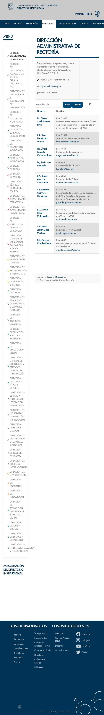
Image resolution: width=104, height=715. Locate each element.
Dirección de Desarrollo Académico (15, 145)
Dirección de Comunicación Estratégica (15, 199)
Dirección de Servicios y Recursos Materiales (15, 334)
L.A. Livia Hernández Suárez (42, 138)
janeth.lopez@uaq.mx (66, 233)
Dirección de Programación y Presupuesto (15, 270)
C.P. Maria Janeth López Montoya (43, 230)
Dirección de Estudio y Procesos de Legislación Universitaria (15, 399)
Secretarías (19, 639)
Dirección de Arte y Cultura (14, 525)
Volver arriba (81, 622)
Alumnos (59, 633)
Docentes (59, 646)
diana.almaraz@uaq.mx (67, 183)
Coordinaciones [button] (67, 24)
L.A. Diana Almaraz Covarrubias (42, 179)
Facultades (18, 658)
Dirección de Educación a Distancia (15, 117)
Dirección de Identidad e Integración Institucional (15, 415)
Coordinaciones (21, 648)
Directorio (39, 655)
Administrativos (62, 650)
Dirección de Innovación (15, 494)
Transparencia (40, 633)
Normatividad (40, 638)
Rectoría (18, 24)
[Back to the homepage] (34, 7)
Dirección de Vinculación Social (15, 348)
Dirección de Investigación (15, 473)
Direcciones (19, 644)
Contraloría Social (42, 650)
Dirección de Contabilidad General (15, 259)
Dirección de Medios (14, 175)
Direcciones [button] (48, 24)
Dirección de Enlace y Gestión (15, 427)
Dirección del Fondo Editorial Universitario (15, 131)
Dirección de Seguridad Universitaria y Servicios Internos (15, 303)
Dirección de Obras (14, 291)
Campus (17, 662)
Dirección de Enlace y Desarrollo (15, 537)
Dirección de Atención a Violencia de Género (15, 224)
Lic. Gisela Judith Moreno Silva (43, 121)
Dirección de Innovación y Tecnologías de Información (15, 99)
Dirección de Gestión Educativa (14, 453)
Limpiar (77, 105)
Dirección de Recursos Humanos (14, 320)
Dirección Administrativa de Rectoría (15, 56)
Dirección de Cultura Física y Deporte (14, 383)
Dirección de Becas (14, 167)
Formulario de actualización (15, 608)
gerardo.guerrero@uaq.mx (68, 203)
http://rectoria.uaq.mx (50, 86)
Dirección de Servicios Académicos (15, 158)
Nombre (41, 111)
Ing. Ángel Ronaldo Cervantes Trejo (44, 152)
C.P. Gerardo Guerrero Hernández (43, 193)
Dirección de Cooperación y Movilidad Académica (15, 440)
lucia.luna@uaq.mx (65, 169)
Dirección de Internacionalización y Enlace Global (15, 548)
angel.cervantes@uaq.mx (67, 155)
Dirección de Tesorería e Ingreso (15, 281)
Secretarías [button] (32, 24)
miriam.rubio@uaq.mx (66, 219)
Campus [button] (84, 24)
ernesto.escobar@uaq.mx (68, 250)
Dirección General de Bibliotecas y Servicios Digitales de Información (15, 366)
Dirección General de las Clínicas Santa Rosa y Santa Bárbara (15, 243)
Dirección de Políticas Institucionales (15, 464)
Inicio (7, 24)
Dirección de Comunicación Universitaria (15, 210)
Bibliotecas (39, 667)
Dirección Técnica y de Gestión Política (14, 186)
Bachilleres (19, 653)
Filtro (67, 105)
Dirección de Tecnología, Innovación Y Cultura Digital (15, 510)
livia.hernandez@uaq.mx (67, 142)
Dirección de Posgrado (14, 483)
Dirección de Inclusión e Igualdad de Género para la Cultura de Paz (15, 75)
